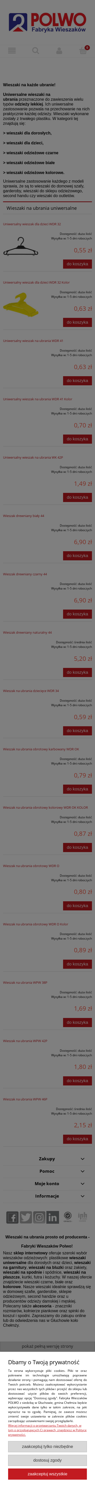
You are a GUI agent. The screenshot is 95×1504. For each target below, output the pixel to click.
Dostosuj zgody (47, 1460)
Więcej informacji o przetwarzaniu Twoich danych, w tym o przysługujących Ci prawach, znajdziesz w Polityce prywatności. (47, 1430)
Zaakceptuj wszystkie (47, 1474)
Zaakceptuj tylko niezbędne (47, 1446)
